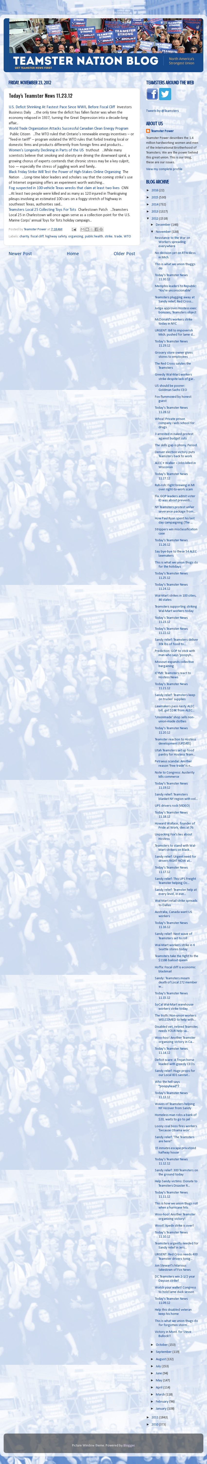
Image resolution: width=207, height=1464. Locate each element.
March (161, 1394)
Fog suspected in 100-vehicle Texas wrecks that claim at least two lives (64, 188)
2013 (155, 211)
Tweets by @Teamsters (162, 111)
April (159, 1387)
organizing (75, 236)
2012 (155, 219)
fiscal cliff (37, 236)
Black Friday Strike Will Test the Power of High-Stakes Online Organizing (65, 172)
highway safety (56, 236)
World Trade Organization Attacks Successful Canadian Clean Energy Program (68, 129)
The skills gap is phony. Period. (176, 445)
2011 (155, 1417)
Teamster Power (162, 131)
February (162, 1402)
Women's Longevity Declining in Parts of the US (46, 150)
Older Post (124, 254)
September (164, 1352)
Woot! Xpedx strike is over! (174, 1226)
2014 (155, 204)
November (164, 232)
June (159, 1373)
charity (24, 236)
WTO (127, 236)
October (162, 1345)
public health (94, 236)
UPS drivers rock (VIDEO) (172, 806)
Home (73, 254)
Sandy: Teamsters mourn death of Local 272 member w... (176, 983)
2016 (155, 190)
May (159, 1380)
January (161, 1409)
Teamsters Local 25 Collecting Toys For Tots (42, 210)
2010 (155, 1424)
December (163, 225)
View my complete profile (164, 169)
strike (109, 236)
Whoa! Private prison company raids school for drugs (175, 423)
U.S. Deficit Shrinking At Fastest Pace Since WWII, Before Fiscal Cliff (62, 107)
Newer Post (20, 254)
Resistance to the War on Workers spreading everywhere (172, 242)
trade (118, 236)
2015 (155, 197)
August (161, 1359)
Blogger (129, 1445)
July (159, 1366)
